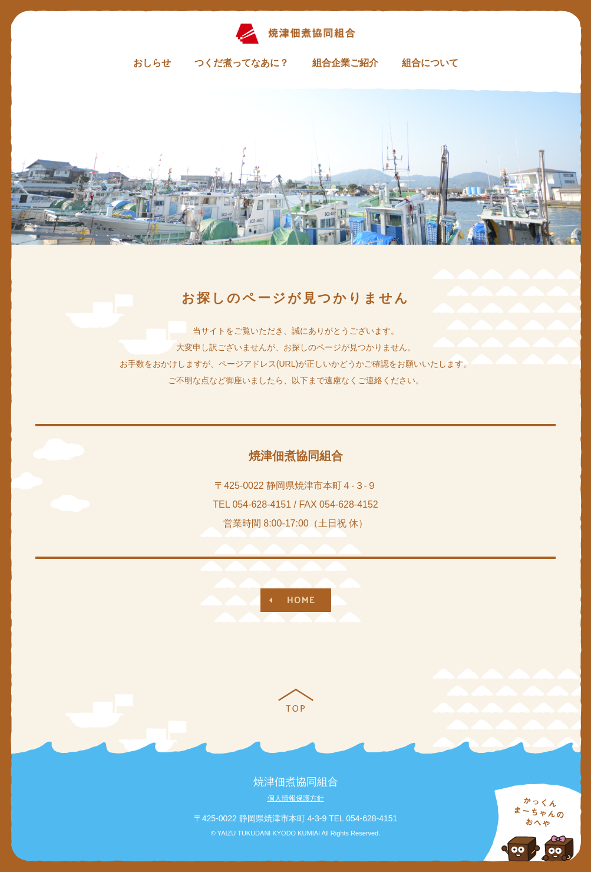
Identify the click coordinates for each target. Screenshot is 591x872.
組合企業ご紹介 (345, 63)
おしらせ (152, 63)
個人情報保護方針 (296, 798)
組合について (430, 63)
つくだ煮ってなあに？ (241, 63)
